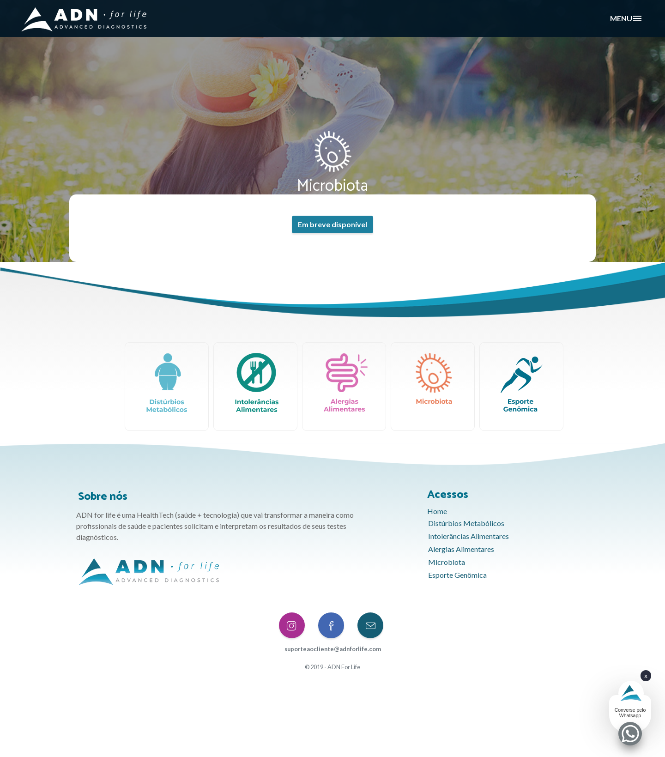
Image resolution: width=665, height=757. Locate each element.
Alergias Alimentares (461, 548)
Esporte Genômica (457, 573)
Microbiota (446, 561)
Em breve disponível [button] (332, 224)
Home (437, 510)
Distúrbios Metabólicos (466, 522)
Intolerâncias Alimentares (468, 535)
